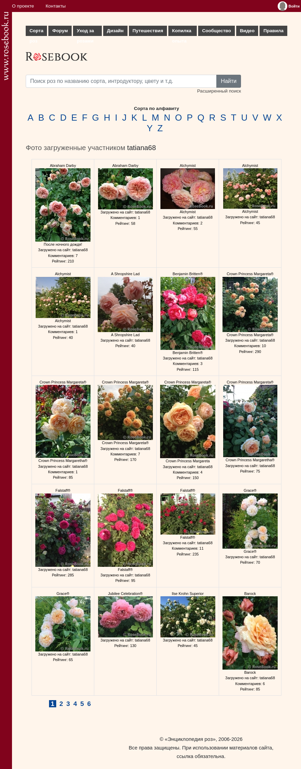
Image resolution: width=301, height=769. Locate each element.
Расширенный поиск (219, 91)
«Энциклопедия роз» (190, 739)
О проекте (23, 6)
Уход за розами (85, 32)
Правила (273, 30)
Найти (229, 81)
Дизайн (115, 30)
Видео (247, 30)
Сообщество (216, 30)
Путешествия (148, 30)
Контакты (56, 6)
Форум (60, 30)
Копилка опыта (181, 32)
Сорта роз (36, 32)
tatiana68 (141, 147)
